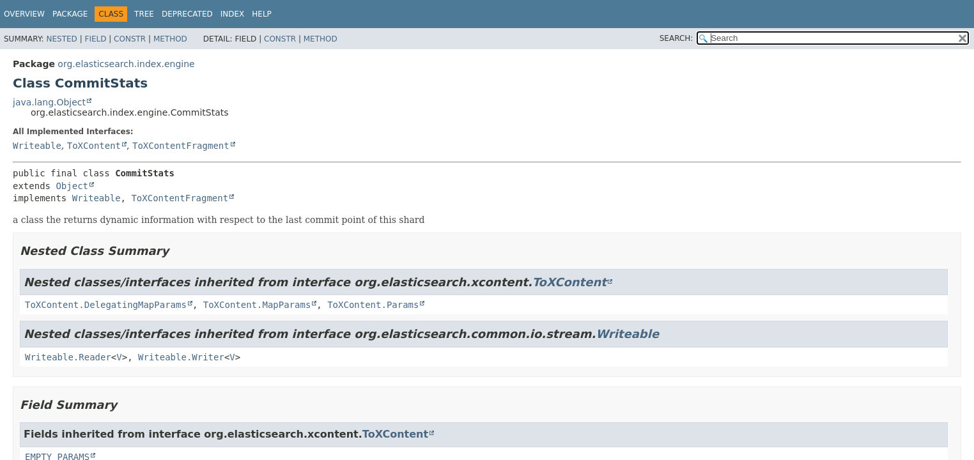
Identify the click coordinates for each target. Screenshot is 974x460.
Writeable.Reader (68, 357)
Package (70, 14)
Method (170, 38)
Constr (130, 38)
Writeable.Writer (181, 357)
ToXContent (94, 146)
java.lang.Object (49, 102)
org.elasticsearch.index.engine (126, 64)
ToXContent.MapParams (257, 305)
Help (262, 14)
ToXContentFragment (180, 146)
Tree (144, 14)
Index (232, 14)
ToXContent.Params (373, 305)
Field (95, 38)
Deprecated (187, 14)
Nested (61, 38)
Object (72, 186)
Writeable (37, 146)
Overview (24, 14)
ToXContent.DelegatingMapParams (106, 305)
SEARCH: (676, 38)
